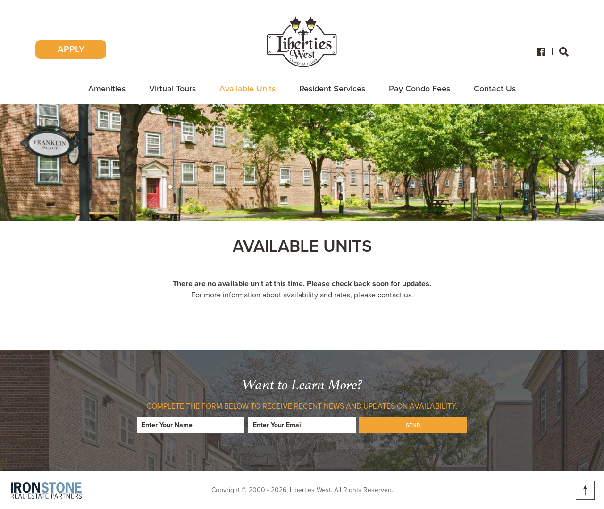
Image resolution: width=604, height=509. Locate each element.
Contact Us (495, 88)
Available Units (247, 88)
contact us (394, 295)
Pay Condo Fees (419, 88)
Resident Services (332, 88)
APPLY (71, 49)
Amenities (107, 88)
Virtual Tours (172, 88)
